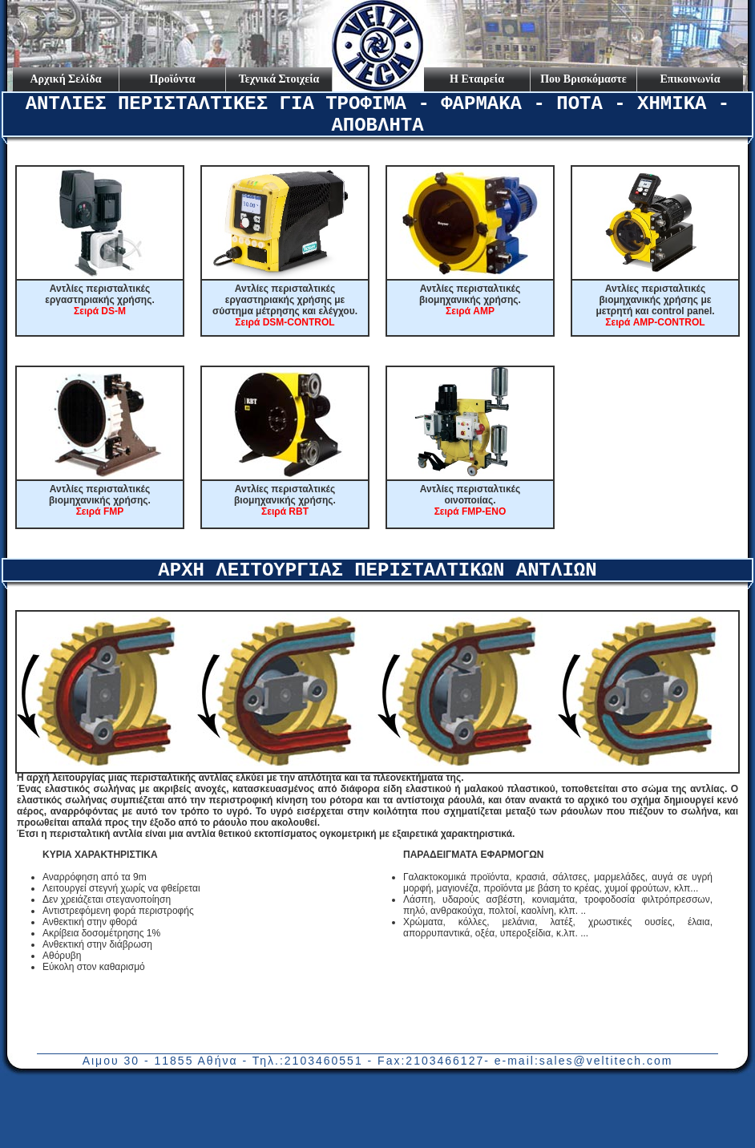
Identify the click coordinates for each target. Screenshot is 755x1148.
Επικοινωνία (690, 79)
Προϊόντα (172, 79)
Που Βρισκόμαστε (583, 79)
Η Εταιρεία (477, 79)
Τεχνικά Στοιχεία (279, 79)
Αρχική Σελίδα (65, 79)
